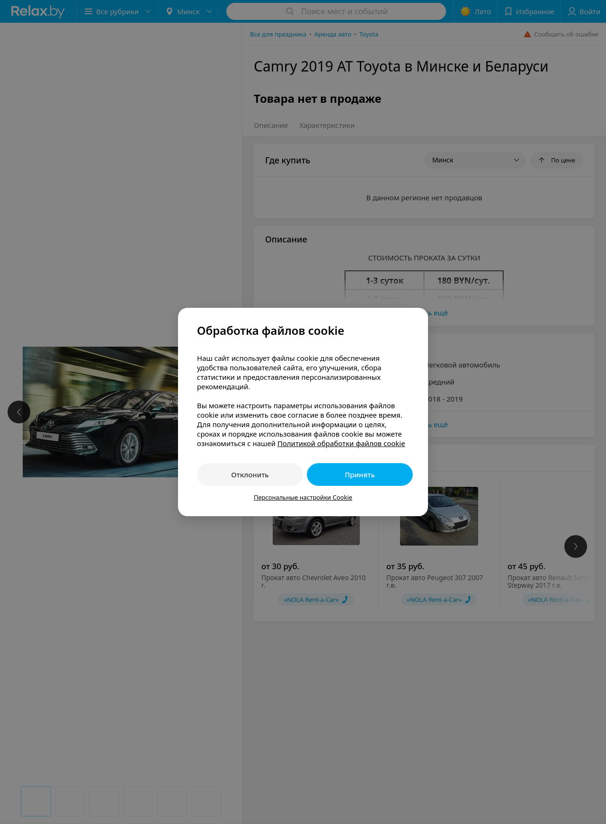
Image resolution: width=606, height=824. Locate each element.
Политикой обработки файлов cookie (341, 443)
